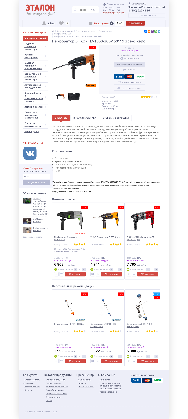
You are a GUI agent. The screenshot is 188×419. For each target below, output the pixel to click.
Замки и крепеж (35, 106)
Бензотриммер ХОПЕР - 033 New (69, 324)
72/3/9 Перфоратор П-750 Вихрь (105, 237)
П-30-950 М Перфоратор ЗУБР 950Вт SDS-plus (140, 238)
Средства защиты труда (35, 124)
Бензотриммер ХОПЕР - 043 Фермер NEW (139, 325)
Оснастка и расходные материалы (35, 115)
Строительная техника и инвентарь (35, 76)
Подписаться (36, 182)
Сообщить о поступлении (129, 64)
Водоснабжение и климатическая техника (35, 97)
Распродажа (31, 131)
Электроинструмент (36, 38)
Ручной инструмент (35, 56)
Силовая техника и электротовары (35, 65)
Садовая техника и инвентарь (35, 46)
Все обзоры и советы (32, 237)
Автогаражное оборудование (35, 86)
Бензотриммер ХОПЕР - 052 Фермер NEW (103, 325)
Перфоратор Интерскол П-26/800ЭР (65, 238)
